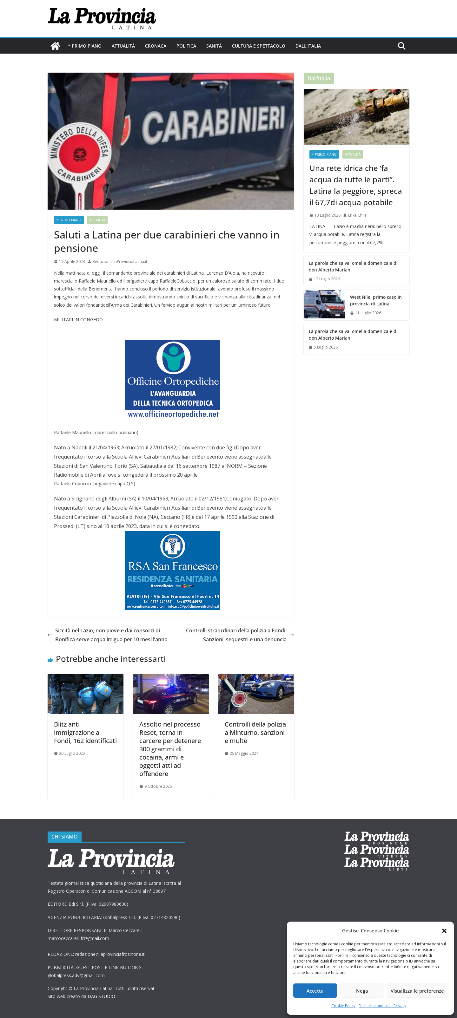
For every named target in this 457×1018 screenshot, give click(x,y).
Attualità (123, 46)
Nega (362, 991)
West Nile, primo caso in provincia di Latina (376, 300)
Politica (186, 46)
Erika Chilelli (358, 215)
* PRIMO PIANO (85, 46)
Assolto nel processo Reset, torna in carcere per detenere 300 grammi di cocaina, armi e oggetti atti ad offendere (170, 749)
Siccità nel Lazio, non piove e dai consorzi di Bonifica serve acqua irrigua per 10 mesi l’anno (108, 635)
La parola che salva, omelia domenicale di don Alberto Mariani (353, 266)
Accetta (315, 991)
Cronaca (155, 46)
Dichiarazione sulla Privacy (382, 1005)
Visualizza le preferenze (417, 991)
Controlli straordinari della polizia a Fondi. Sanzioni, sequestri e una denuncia (240, 635)
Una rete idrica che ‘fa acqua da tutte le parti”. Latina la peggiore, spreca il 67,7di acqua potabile (355, 185)
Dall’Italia (308, 46)
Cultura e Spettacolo (258, 46)
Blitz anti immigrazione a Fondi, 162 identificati (85, 732)
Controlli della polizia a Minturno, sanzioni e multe (255, 732)
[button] (444, 931)
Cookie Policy (343, 1005)
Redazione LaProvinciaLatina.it (120, 261)
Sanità (214, 46)
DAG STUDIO (101, 996)
